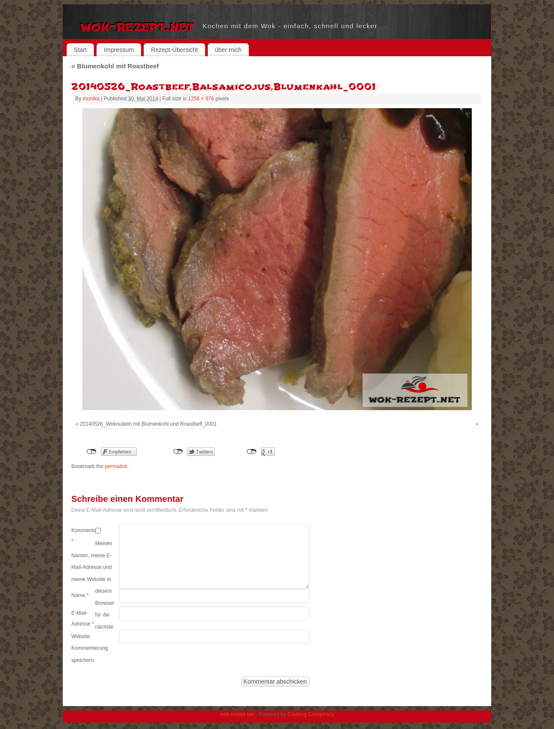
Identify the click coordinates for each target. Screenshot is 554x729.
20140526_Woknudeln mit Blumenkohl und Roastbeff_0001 (148, 424)
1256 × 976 (201, 99)
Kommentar (83, 536)
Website (80, 636)
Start (80, 49)
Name (80, 595)
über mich (228, 49)
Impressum (119, 49)
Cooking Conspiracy (310, 714)
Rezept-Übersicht (174, 49)
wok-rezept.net (137, 26)
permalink (116, 466)
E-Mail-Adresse (82, 618)
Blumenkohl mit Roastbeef (115, 66)
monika (91, 99)
